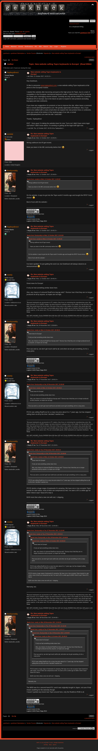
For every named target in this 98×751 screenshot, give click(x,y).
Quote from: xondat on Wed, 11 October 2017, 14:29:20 (43, 179)
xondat (10, 134)
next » (93, 57)
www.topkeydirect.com (49, 85)
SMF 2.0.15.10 (40, 742)
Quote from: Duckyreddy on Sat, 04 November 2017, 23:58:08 (45, 384)
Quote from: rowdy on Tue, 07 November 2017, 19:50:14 (44, 450)
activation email (20, 33)
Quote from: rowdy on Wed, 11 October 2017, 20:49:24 (43, 330)
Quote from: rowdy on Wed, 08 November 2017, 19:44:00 (44, 622)
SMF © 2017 (49, 742)
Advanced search (74, 23)
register (27, 31)
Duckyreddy (12, 170)
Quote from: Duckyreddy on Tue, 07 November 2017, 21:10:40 (45, 530)
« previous (87, 57)
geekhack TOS (85, 32)
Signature (47, 53)
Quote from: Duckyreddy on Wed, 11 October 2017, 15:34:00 (45, 235)
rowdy (9, 275)
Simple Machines (58, 742)
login (21, 31)
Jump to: (74, 728)
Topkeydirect (13, 72)
